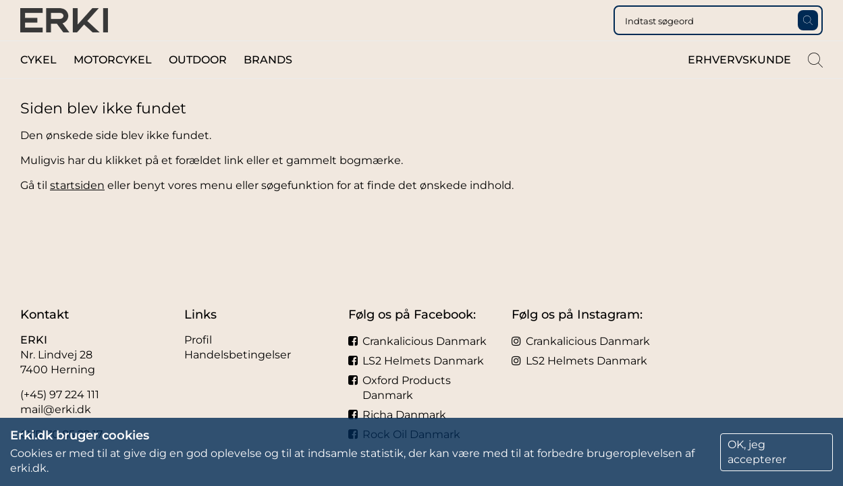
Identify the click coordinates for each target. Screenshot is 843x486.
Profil (198, 339)
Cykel (38, 86)
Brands (268, 86)
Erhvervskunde (739, 86)
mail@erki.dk (55, 409)
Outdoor (198, 86)
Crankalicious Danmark (417, 341)
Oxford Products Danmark (399, 388)
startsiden (77, 212)
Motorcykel (113, 86)
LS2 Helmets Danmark (416, 360)
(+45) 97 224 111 (59, 394)
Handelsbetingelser (237, 354)
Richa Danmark (397, 414)
